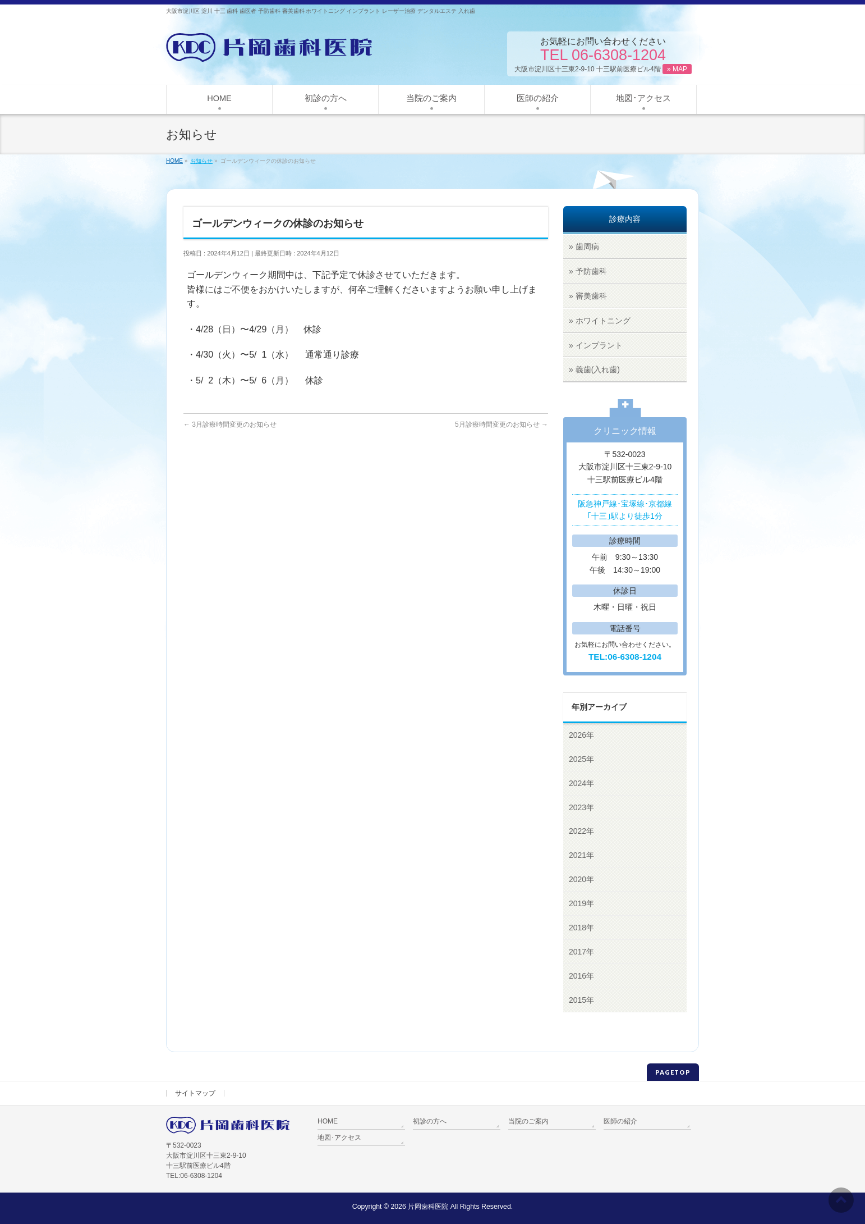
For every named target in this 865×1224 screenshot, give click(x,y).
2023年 (581, 807)
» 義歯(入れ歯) (594, 369)
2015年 (581, 999)
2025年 (581, 759)
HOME (328, 1121)
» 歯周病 (584, 246)
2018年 (581, 927)
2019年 (581, 903)
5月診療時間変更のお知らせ (501, 424)
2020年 (581, 879)
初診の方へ (430, 1121)
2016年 (581, 975)
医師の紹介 (620, 1121)
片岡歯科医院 (428, 1207)
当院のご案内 (528, 1121)
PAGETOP (673, 1072)
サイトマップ (195, 1093)
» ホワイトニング (600, 320)
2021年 (581, 855)
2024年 (581, 783)
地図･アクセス (339, 1137)
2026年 (581, 734)
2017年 (581, 951)
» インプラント (596, 345)
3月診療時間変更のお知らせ (230, 424)
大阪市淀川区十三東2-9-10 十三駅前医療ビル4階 (603, 69)
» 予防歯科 (588, 271)
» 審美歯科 (588, 295)
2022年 (581, 830)
